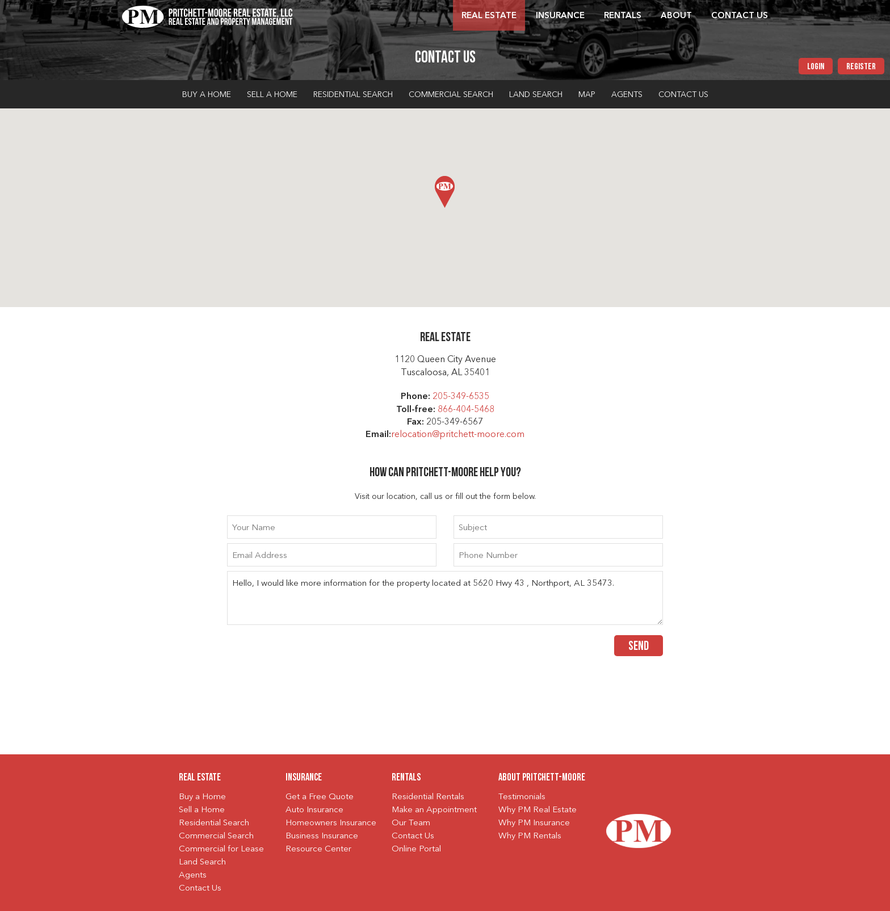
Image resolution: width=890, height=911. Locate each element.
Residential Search (353, 95)
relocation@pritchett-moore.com (457, 434)
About (676, 16)
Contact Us (739, 16)
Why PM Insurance (534, 823)
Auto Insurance (314, 810)
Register (861, 67)
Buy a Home (206, 95)
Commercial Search (451, 95)
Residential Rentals (428, 797)
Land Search (535, 95)
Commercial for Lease (221, 849)
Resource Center (318, 849)
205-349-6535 (461, 396)
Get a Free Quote (320, 797)
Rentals (622, 16)
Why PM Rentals (529, 836)
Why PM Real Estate (537, 810)
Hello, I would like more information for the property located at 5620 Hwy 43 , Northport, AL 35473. (445, 598)
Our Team (411, 823)
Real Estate (489, 16)
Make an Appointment (434, 810)
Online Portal (416, 849)
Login (815, 67)
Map (586, 95)
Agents (627, 95)
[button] (445, 192)
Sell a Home (272, 95)
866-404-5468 (466, 409)
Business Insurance (322, 836)
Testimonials (521, 797)
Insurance (560, 16)
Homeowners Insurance (331, 823)
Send (638, 646)
